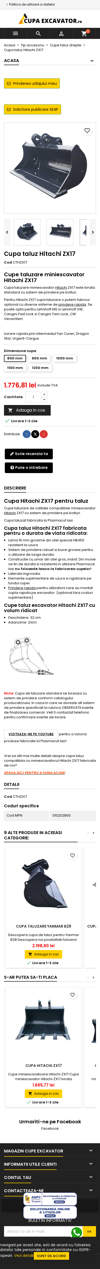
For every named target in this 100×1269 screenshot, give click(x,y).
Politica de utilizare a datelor (32, 4)
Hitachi (61, 287)
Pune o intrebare (29, 467)
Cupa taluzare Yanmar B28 (43, 926)
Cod (8, 262)
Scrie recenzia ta (29, 453)
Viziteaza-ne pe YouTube (31, 734)
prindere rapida (72, 304)
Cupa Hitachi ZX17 (43, 1065)
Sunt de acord (51, 1255)
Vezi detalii (24, 1255)
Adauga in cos (26, 410)
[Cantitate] (33, 397)
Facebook (50, 1128)
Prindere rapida (22, 587)
